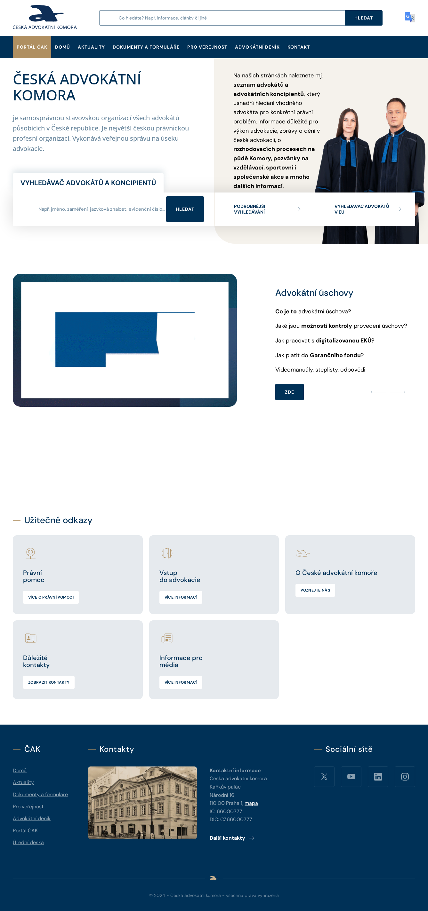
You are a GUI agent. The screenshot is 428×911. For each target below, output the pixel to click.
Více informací (181, 597)
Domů (62, 47)
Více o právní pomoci (51, 597)
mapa (251, 803)
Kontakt (298, 47)
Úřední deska (28, 842)
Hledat (185, 209)
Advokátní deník (257, 47)
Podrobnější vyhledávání (268, 209)
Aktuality (91, 47)
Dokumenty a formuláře (146, 47)
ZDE (289, 392)
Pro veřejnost (207, 47)
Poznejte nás (315, 590)
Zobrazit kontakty (48, 682)
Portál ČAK (32, 47)
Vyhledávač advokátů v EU (368, 209)
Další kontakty (232, 838)
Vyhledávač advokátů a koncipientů (88, 182)
